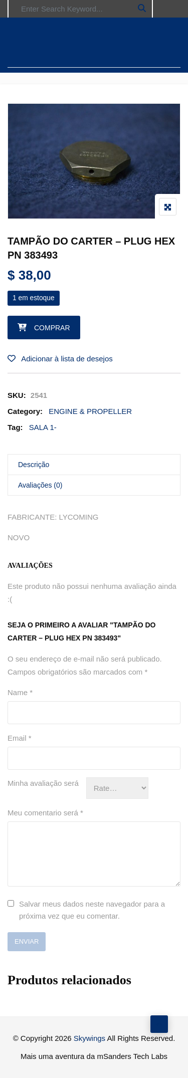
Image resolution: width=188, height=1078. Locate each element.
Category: (25, 411)
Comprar (52, 328)
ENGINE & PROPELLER (90, 411)
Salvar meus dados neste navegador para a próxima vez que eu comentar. (92, 910)
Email (20, 738)
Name (20, 692)
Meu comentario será (45, 812)
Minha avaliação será (43, 783)
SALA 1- (43, 427)
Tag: (15, 427)
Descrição (33, 465)
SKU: (17, 395)
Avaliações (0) (40, 485)
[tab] (94, 465)
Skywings (89, 1038)
